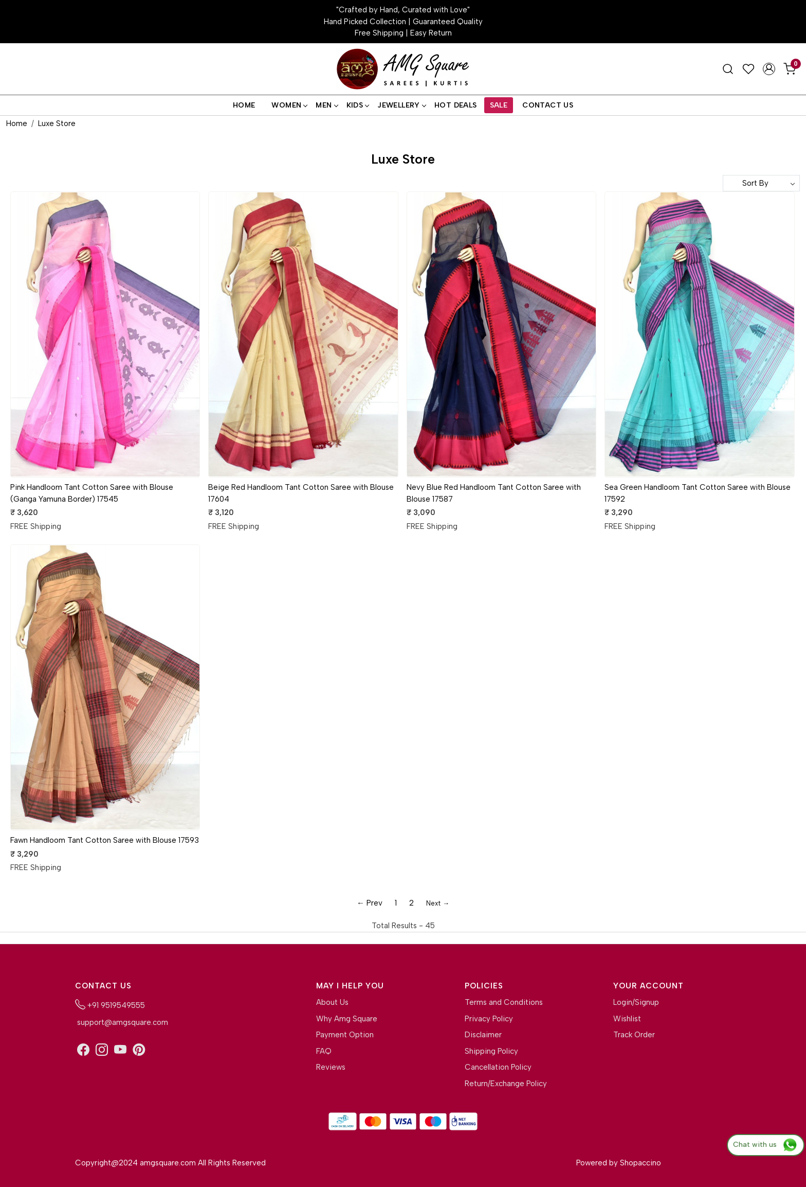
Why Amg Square (346, 1018)
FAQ (324, 1051)
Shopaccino (640, 1162)
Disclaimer (483, 1034)
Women (289, 105)
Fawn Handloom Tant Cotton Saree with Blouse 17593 (104, 840)
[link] (728, 69)
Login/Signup (636, 1002)
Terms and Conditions (504, 1002)
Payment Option (345, 1034)
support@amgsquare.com (121, 1022)
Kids (357, 105)
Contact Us (547, 105)
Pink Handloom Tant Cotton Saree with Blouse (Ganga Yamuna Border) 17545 (91, 493)
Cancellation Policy (498, 1067)
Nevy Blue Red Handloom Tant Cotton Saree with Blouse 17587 (494, 493)
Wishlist (627, 1018)
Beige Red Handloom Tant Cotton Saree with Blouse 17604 (301, 493)
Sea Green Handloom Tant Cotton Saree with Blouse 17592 (697, 493)
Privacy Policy (489, 1018)
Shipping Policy (491, 1051)
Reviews (330, 1067)
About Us (332, 1002)
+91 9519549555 (110, 1004)
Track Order (634, 1034)
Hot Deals (455, 105)
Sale (499, 105)
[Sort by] (761, 183)
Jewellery (401, 105)
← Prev (369, 903)
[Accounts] (769, 69)
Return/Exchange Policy (506, 1083)
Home (244, 105)
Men (326, 105)
